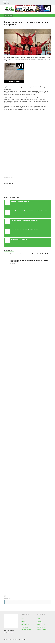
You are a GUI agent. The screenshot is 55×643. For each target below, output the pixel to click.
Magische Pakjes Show (26, 629)
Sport (14, 19)
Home (22, 618)
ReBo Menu (6, 1)
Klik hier (12, 632)
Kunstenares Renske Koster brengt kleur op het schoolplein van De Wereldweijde (29, 253)
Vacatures (23, 619)
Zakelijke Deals (24, 622)
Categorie (23, 621)
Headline (11, 19)
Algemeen (6, 19)
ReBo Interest (24, 626)
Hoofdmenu (9, 15)
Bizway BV (21, 639)
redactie (13, 26)
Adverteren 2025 (25, 624)
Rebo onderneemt (25, 627)
